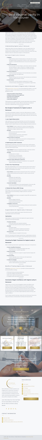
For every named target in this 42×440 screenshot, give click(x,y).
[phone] (39, 3)
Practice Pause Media (29, 436)
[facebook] (31, 3)
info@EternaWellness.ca (8, 419)
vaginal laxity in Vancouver (13, 88)
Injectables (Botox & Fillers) (29, 386)
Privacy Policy (6, 438)
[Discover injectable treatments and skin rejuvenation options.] (35, 347)
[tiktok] (33, 3)
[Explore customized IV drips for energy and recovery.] (21, 347)
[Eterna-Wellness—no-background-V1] (11, 379)
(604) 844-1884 (7, 418)
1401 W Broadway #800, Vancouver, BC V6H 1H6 (13, 421)
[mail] (37, 3)
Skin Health (26, 384)
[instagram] (35, 3)
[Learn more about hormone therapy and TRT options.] (7, 347)
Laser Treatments (27, 391)
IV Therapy (26, 388)
